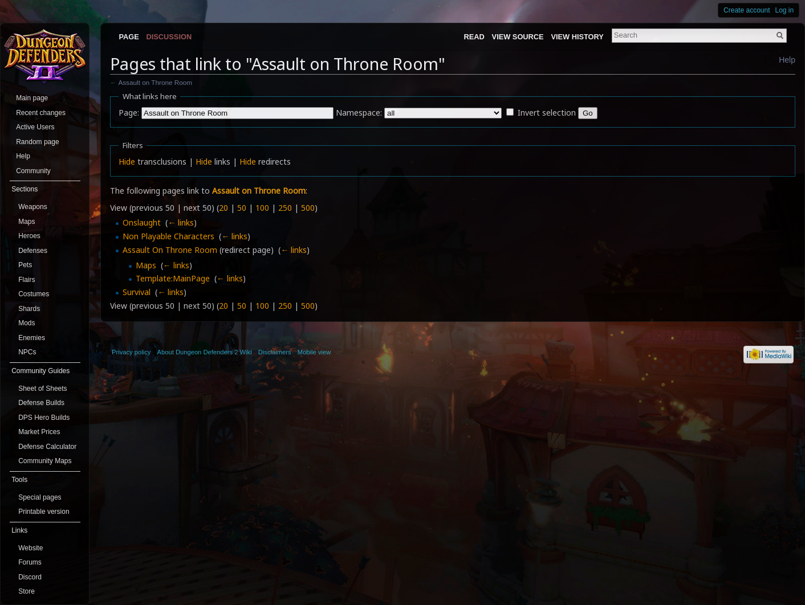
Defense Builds (41, 403)
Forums (30, 562)
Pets (25, 265)
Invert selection (547, 112)
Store (26, 591)
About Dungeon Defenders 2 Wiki (204, 352)
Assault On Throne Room (170, 249)
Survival (137, 292)
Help (787, 59)
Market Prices (39, 432)
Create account (746, 10)
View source (518, 36)
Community (33, 171)
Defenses (32, 251)
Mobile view (314, 352)
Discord (30, 577)
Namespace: (359, 112)
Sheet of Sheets (42, 389)
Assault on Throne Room (155, 82)
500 (308, 207)
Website (30, 548)
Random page (37, 142)
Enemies (31, 338)
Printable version (43, 512)
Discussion (169, 36)
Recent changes (41, 113)
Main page (32, 98)
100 (262, 207)
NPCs (27, 352)
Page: (129, 112)
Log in (784, 10)
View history (577, 36)
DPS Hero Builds (44, 418)
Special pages (39, 497)
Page (129, 36)
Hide (127, 161)
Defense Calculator (47, 447)
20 (223, 207)
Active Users (35, 127)
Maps (146, 265)
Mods (26, 323)
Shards (29, 309)
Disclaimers (274, 352)
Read (474, 36)
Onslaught (142, 222)
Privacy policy (131, 352)
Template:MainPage (173, 278)
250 (285, 207)
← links (181, 222)
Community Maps (44, 461)
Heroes (29, 236)
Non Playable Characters (168, 236)
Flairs (26, 280)
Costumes (33, 294)
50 (241, 207)
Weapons (32, 207)
